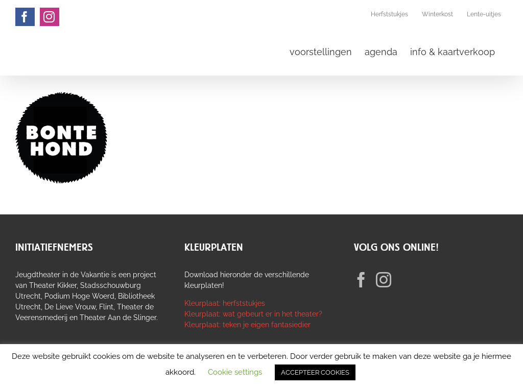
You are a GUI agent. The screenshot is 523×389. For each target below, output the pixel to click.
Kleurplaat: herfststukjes (224, 303)
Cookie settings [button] (235, 372)
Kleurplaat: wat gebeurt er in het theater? (253, 314)
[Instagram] (383, 279)
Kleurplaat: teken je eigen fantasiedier (247, 325)
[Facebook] (361, 279)
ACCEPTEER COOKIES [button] (315, 372)
